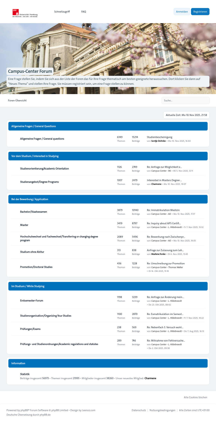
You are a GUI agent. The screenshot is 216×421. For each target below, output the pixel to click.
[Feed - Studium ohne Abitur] (111, 252)
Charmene (156, 184)
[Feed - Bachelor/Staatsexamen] (111, 212)
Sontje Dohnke (158, 140)
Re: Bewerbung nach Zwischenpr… (166, 237)
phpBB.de (45, 415)
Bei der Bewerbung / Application (29, 199)
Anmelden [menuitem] (182, 11)
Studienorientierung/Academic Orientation (44, 168)
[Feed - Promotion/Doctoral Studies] (111, 267)
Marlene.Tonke (158, 254)
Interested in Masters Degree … (164, 180)
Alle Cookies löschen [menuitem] (193, 397)
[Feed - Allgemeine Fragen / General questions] (111, 139)
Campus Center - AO (161, 213)
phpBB (24, 410)
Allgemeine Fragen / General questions (42, 139)
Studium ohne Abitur (32, 252)
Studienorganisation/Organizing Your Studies (45, 316)
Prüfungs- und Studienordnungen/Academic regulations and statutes (59, 344)
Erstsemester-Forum (31, 300)
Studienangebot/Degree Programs (39, 182)
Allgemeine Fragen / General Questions (33, 126)
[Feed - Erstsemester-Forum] (111, 300)
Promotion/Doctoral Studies (36, 267)
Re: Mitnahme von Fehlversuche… (166, 340)
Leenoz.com (88, 410)
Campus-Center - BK (161, 170)
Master (24, 225)
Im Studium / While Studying (27, 286)
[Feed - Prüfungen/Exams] (111, 329)
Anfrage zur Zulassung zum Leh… (165, 250)
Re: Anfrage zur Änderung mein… (165, 297)
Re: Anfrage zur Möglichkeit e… (164, 167)
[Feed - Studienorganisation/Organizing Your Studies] (111, 316)
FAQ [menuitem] (81, 11)
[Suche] (199, 100)
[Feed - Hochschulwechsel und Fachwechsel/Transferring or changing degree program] (111, 238)
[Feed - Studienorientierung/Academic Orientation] (111, 168)
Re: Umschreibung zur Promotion (166, 263)
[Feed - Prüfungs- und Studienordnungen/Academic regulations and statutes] (111, 344)
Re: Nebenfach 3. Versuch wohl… (165, 327)
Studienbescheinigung (159, 137)
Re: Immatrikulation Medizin (163, 210)
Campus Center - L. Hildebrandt (166, 227)
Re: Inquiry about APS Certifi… (164, 223)
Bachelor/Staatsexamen (33, 212)
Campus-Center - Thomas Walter (167, 267)
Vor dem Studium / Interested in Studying (34, 156)
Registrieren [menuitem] (200, 11)
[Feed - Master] (111, 225)
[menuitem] (60, 11)
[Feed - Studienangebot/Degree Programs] (111, 182)
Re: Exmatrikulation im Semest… (165, 314)
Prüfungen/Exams (30, 329)
